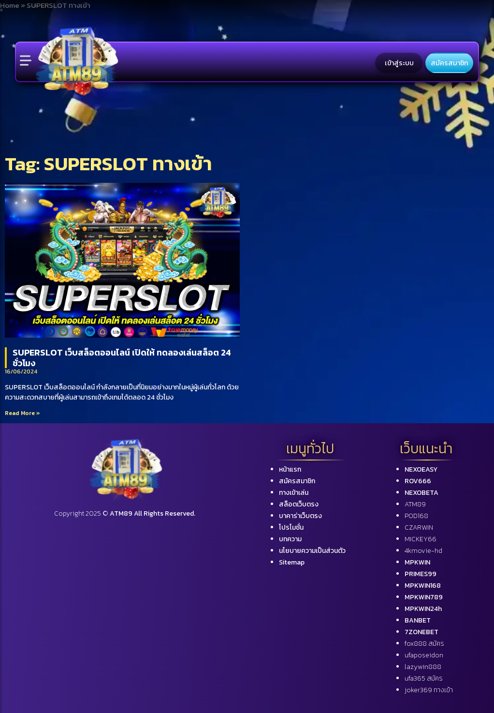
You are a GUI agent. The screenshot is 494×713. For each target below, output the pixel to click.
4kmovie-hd (423, 551)
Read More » (22, 413)
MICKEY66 (420, 539)
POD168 (416, 516)
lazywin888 (423, 667)
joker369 (429, 690)
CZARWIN (419, 527)
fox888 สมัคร (424, 644)
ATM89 (415, 504)
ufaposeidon (424, 655)
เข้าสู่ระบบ (399, 63)
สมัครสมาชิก (449, 63)
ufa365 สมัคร (424, 678)
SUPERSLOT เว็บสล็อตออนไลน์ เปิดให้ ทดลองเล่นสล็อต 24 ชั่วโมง (122, 358)
